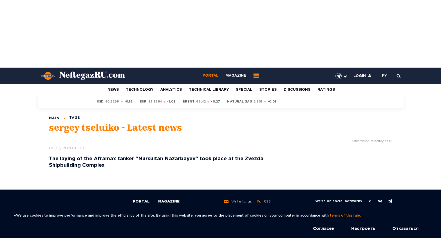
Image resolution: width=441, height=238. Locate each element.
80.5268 (112, 101)
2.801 (258, 101)
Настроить (363, 228)
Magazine (235, 75)
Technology (139, 90)
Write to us (238, 201)
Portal (210, 75)
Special (244, 90)
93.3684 (155, 101)
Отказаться (405, 228)
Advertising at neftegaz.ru (372, 141)
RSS (264, 201)
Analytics (171, 90)
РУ (384, 75)
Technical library (209, 90)
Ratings (326, 90)
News (113, 90)
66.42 (201, 101)
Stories (268, 90)
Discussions (297, 90)
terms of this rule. (345, 215)
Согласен (323, 228)
